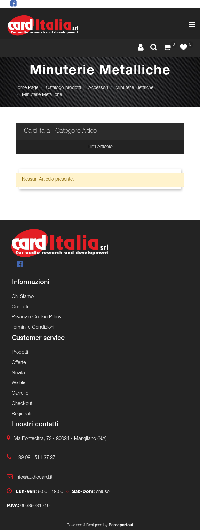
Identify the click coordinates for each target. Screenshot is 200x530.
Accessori (98, 88)
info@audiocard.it (34, 477)
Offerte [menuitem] (19, 362)
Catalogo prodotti (63, 88)
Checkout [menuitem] (22, 403)
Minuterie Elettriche (134, 88)
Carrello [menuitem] (20, 393)
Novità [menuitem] (18, 373)
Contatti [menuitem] (20, 307)
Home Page (26, 88)
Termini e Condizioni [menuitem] (33, 327)
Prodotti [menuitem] (20, 352)
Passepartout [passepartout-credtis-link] (121, 525)
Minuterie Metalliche (42, 95)
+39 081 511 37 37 (35, 457)
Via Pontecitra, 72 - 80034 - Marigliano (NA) (60, 438)
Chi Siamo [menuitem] (23, 296)
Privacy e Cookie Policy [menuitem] (36, 317)
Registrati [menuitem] (21, 414)
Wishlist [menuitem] (20, 383)
